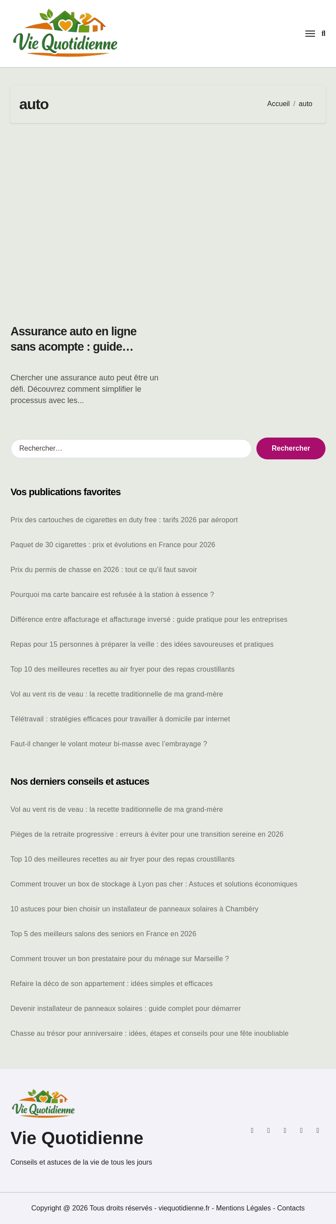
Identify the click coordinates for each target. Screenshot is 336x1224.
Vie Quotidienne (77, 1138)
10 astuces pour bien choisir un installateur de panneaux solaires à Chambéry (134, 909)
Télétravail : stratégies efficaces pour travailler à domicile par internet (120, 719)
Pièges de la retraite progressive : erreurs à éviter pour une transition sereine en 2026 (147, 834)
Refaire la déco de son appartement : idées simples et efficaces (111, 983)
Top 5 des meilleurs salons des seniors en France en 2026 (103, 934)
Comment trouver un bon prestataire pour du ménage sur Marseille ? (119, 958)
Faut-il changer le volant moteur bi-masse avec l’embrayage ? (108, 744)
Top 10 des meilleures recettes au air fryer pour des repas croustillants (122, 669)
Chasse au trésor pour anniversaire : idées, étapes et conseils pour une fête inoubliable (149, 1033)
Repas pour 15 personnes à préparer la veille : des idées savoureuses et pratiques (141, 644)
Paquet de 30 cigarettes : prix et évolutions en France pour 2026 (112, 544)
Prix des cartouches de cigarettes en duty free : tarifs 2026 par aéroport (124, 520)
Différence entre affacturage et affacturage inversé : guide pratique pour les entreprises (148, 619)
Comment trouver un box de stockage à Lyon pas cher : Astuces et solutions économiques (154, 884)
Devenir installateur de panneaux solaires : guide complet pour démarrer (125, 1008)
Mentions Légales (244, 1208)
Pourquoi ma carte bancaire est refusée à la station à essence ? (112, 594)
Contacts (290, 1208)
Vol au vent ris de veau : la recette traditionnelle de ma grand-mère (116, 694)
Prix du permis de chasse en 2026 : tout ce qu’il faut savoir (103, 569)
